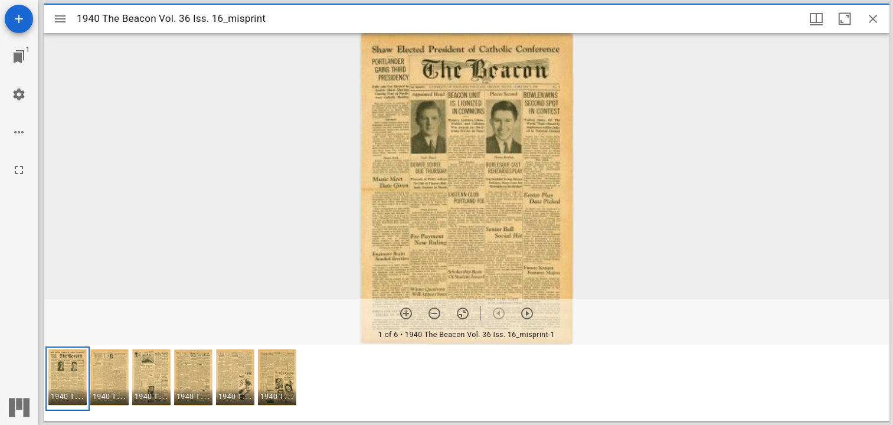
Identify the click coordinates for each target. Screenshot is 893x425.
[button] (67, 378)
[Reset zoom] (463, 313)
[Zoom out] (434, 313)
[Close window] (873, 19)
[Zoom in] (406, 313)
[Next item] (527, 313)
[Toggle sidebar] (60, 19)
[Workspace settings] (19, 94)
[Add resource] (19, 19)
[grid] (466, 383)
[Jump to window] (19, 56)
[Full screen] (19, 170)
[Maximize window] (844, 19)
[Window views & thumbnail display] (816, 19)
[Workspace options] (19, 132)
